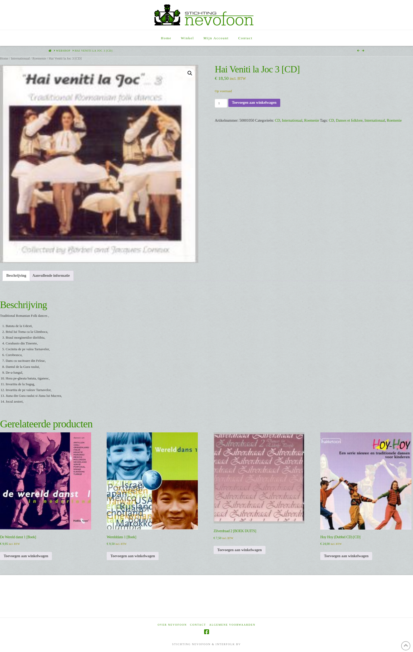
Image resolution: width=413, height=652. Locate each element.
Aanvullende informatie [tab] (51, 276)
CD (277, 120)
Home (4, 58)
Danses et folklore (349, 120)
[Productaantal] (221, 103)
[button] (190, 73)
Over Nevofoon (172, 624)
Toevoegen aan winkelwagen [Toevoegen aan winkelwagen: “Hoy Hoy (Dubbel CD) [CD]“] (346, 556)
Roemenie (39, 58)
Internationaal (20, 58)
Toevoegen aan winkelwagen (254, 103)
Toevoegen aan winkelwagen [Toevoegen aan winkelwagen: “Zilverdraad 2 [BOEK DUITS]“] (239, 550)
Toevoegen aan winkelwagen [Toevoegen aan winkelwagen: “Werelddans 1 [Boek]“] (132, 556)
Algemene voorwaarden (232, 624)
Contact (198, 624)
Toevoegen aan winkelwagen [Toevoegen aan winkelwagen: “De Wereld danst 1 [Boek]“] (26, 556)
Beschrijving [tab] (16, 276)
